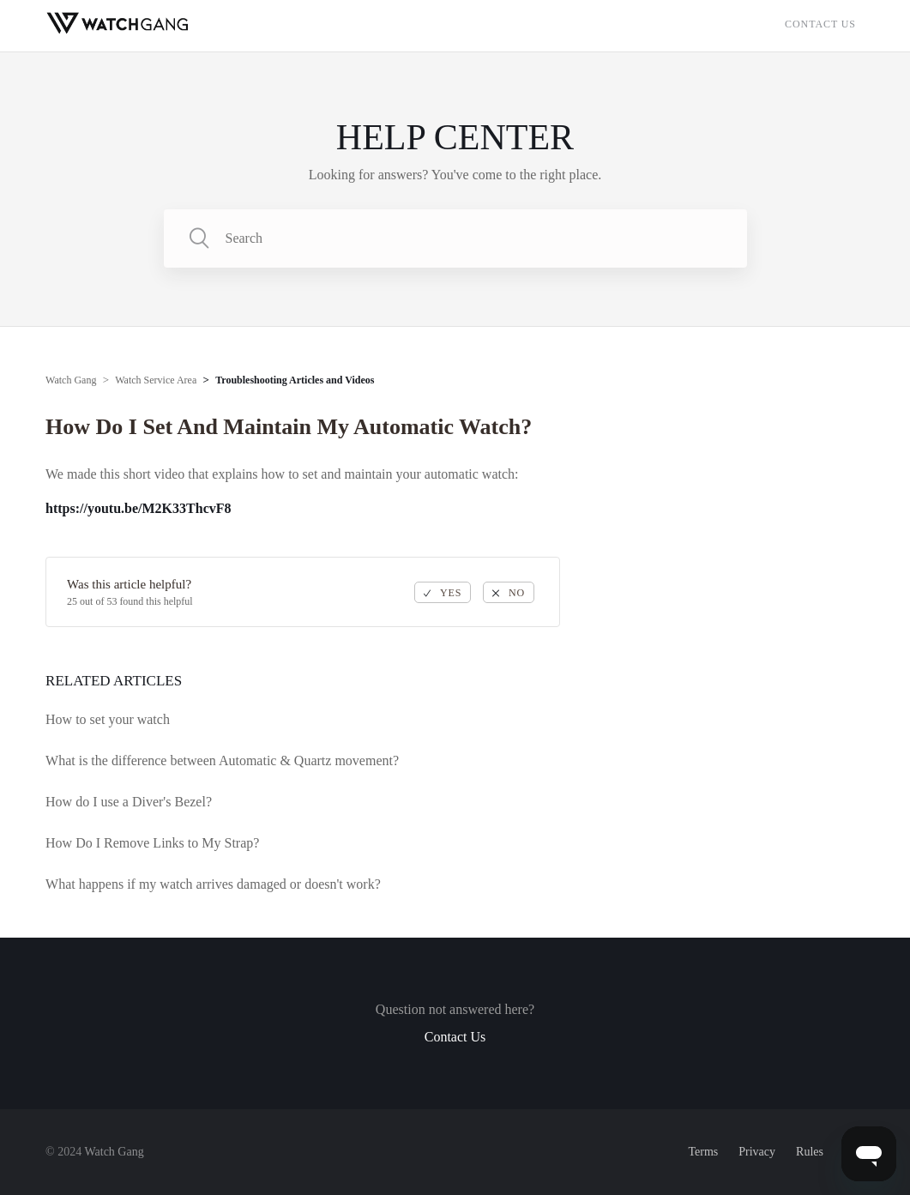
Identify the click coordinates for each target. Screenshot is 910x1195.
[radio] (442, 592)
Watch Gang (70, 380)
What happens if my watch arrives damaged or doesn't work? (213, 884)
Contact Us (820, 24)
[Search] (455, 238)
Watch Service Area (155, 380)
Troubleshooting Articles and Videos (294, 380)
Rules (809, 1151)
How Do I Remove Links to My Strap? (152, 843)
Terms (703, 1151)
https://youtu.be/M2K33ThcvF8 (138, 508)
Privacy (756, 1151)
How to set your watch (107, 719)
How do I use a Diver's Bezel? (128, 801)
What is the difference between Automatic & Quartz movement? (222, 760)
